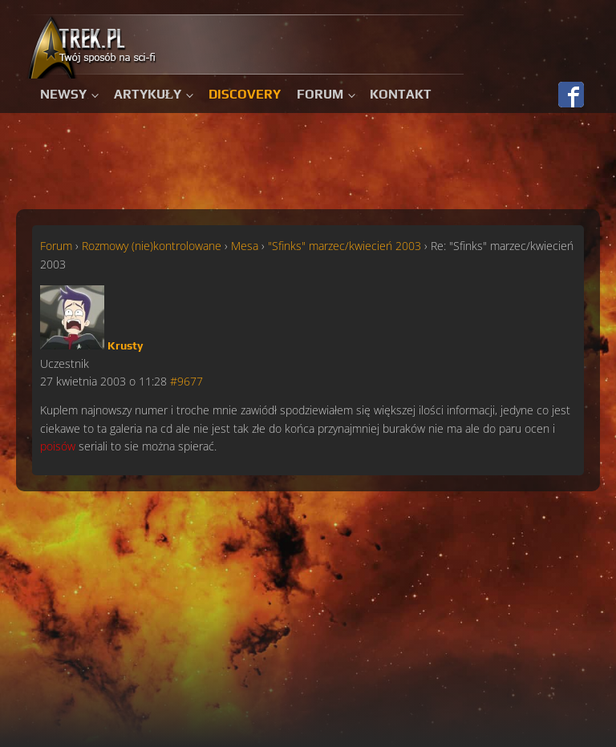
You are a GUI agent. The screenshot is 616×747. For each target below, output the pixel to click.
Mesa (244, 245)
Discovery (245, 94)
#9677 (186, 381)
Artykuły (148, 94)
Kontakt (401, 94)
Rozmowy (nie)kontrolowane (151, 245)
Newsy (63, 94)
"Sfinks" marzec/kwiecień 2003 (344, 245)
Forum (320, 94)
